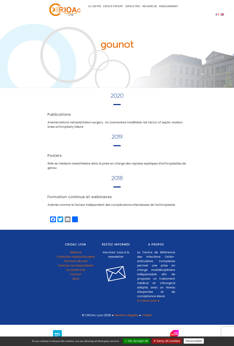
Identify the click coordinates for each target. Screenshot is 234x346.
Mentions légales (126, 315)
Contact (76, 274)
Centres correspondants (76, 265)
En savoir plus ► (148, 300)
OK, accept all (136, 341)
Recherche (149, 6)
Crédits (147, 315)
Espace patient (113, 6)
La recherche (75, 270)
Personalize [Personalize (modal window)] (194, 341)
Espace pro (132, 6)
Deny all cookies (167, 341)
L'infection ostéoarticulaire (76, 257)
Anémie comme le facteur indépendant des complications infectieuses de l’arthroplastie (111, 205)
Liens (75, 279)
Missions (76, 252)
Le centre (94, 6)
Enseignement (168, 6)
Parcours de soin (76, 261)
